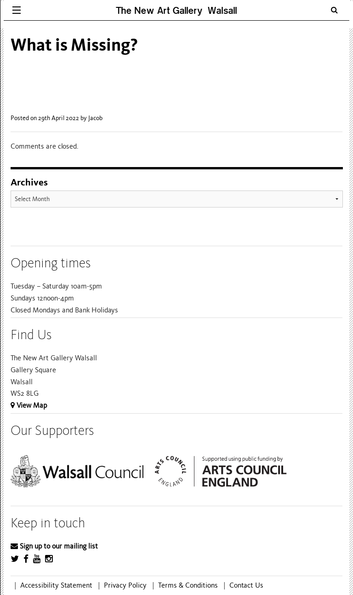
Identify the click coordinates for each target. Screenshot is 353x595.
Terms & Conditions (188, 585)
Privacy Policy (125, 585)
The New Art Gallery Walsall (176, 10)
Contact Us (246, 585)
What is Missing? (74, 45)
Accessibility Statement (56, 585)
